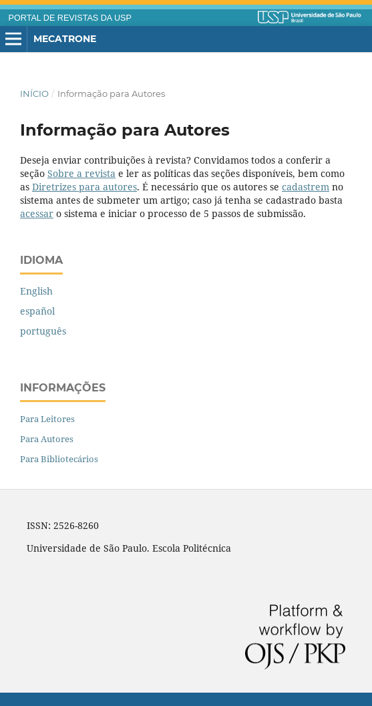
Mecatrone (64, 39)
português (43, 331)
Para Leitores (47, 419)
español (37, 311)
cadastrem (305, 186)
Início (34, 93)
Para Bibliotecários (59, 459)
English (36, 291)
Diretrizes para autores (84, 186)
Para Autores (46, 439)
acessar (36, 213)
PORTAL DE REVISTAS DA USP (70, 18)
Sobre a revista (81, 173)
